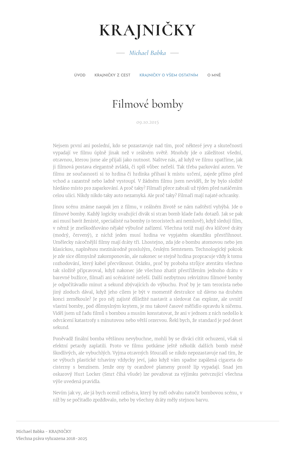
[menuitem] (136, 76)
